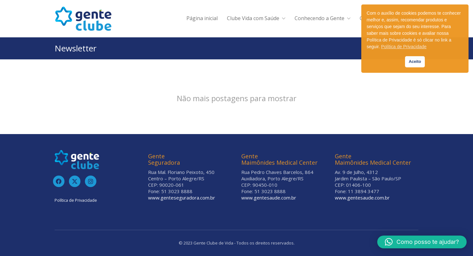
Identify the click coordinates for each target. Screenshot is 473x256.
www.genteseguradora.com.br (181, 197)
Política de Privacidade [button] (403, 46)
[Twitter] (74, 181)
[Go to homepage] (83, 18)
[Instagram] (90, 181)
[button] (422, 242)
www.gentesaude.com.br (268, 197)
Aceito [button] (415, 61)
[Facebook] (58, 181)
